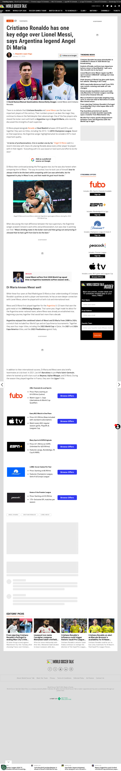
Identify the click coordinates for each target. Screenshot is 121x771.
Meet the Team (42, 678)
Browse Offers (67, 396)
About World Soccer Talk (25, 678)
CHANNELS (106, 10)
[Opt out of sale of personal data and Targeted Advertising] (3, 767)
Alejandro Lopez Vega (23, 53)
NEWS (8, 10)
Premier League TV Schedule (40, 2)
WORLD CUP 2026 (19, 10)
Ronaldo (31, 128)
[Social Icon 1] (55, 669)
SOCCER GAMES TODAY (37, 10)
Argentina (51, 305)
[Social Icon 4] (71, 669)
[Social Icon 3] (66, 669)
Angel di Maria (13, 514)
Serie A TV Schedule (100, 2)
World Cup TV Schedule (21, 2)
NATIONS (94, 10)
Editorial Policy (78, 678)
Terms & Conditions (64, 678)
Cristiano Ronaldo (29, 514)
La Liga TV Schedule (86, 2)
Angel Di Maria (60, 142)
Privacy (52, 678)
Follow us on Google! (70, 55)
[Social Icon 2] (60, 669)
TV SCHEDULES (71, 10)
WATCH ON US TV (55, 10)
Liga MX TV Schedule (71, 2)
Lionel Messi (51, 110)
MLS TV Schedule (56, 2)
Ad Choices (90, 678)
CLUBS (84, 10)
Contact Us (100, 678)
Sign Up (97, 194)
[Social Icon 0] (50, 669)
